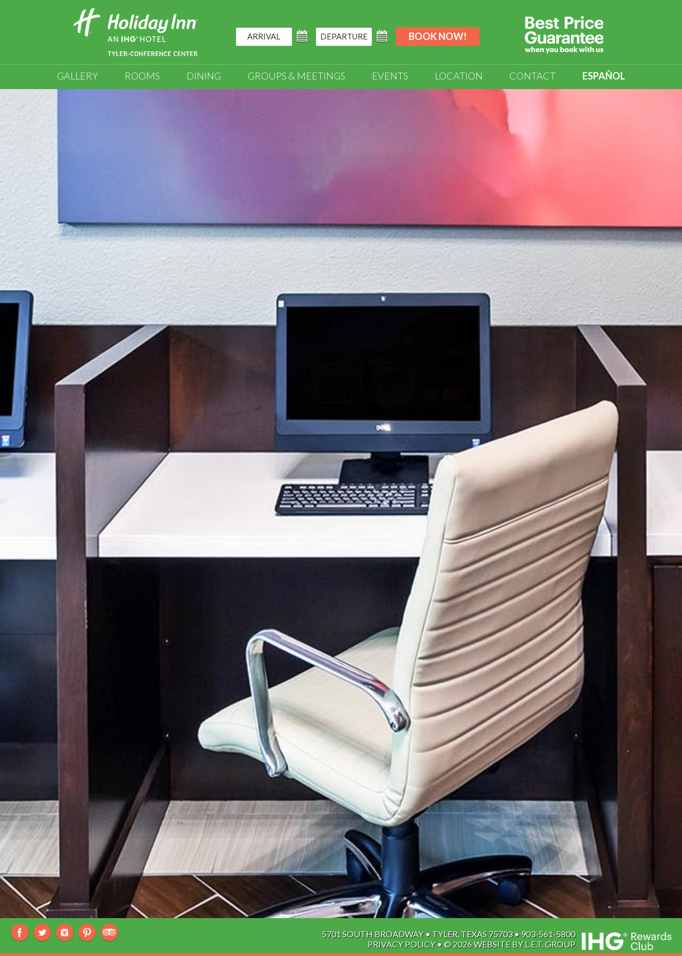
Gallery (77, 76)
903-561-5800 (548, 934)
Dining (203, 76)
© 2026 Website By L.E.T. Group (509, 944)
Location (459, 76)
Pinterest (87, 932)
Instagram (64, 932)
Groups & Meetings (296, 76)
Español (603, 76)
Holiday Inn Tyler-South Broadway (136, 32)
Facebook (20, 932)
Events (390, 76)
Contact (532, 76)
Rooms (142, 76)
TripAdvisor (109, 932)
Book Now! (438, 36)
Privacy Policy (401, 944)
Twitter (42, 932)
